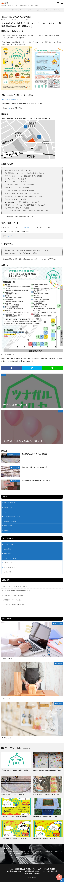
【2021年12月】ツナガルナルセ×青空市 (34, 467)
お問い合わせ (38, 873)
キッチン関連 (7, 549)
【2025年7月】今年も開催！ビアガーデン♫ (45, 839)
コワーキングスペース (9, 502)
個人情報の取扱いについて (15, 871)
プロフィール (12, 236)
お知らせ (37, 5)
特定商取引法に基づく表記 (22, 869)
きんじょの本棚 (8, 525)
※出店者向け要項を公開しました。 (11, 99)
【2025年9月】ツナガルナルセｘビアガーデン (14, 839)
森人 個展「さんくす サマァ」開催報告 (34, 454)
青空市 (27, 20)
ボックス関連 (7, 553)
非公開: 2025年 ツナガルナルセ (17, 10)
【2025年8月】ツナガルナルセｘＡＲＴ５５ (45, 816)
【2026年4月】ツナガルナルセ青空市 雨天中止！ (15, 586)
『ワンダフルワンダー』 (26, 227)
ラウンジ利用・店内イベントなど (12, 567)
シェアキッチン (8, 507)
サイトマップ (36, 869)
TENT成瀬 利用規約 (49, 869)
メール (9, 108)
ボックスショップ (8, 512)
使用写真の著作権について (33, 871)
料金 (32, 5)
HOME (4, 10)
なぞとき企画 (7, 572)
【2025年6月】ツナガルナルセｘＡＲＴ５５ (36, 480)
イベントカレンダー (13, 5)
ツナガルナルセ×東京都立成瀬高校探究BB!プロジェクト (16, 590)
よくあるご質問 (8, 530)
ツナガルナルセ (47, 10)
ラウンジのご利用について (10, 521)
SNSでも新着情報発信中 (50, 871)
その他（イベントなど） (34, 10)
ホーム (11, 869)
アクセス (3, 5)
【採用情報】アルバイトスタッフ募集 (12, 600)
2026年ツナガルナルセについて (12, 516)
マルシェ (23, 20)
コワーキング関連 (8, 544)
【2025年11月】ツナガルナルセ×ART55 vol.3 (14, 604)
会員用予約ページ (24, 5)
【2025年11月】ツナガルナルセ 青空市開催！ (14, 816)
